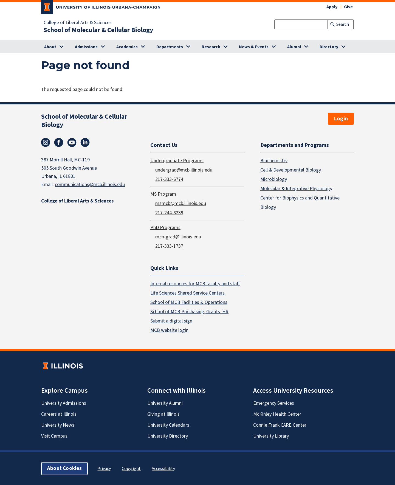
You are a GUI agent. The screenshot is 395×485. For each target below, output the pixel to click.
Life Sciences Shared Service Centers (187, 293)
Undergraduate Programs (177, 160)
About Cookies (64, 468)
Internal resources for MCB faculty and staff (195, 283)
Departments (169, 47)
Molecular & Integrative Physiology (296, 188)
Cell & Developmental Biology (290, 169)
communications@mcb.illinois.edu (90, 184)
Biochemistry (273, 160)
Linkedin (85, 142)
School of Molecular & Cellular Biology (98, 30)
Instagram (46, 142)
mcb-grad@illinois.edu (178, 236)
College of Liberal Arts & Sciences (78, 22)
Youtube (72, 142)
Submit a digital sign (171, 321)
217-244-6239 (169, 212)
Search (342, 24)
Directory (329, 47)
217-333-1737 (169, 245)
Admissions (86, 47)
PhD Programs (165, 227)
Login (341, 118)
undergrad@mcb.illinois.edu (183, 169)
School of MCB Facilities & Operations (188, 302)
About (50, 47)
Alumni (294, 47)
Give (348, 7)
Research (211, 47)
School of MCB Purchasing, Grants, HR (189, 311)
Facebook (59, 142)
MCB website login (169, 330)
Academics (127, 47)
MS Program (163, 193)
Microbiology (273, 179)
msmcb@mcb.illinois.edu (180, 203)
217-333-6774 (169, 179)
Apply (331, 7)
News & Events (254, 47)
